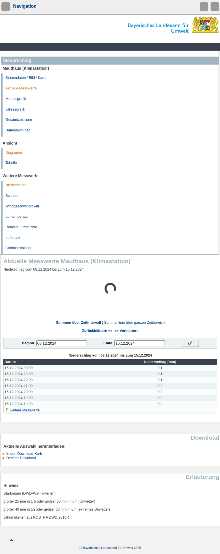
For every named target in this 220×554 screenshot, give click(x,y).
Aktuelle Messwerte (21, 88)
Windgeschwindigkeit (22, 206)
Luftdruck (12, 238)
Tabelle (11, 163)
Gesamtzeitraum (18, 120)
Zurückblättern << (97, 331)
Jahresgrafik (15, 109)
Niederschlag (16, 185)
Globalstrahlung (18, 248)
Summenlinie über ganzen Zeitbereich (134, 323)
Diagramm (13, 153)
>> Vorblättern (126, 331)
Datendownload (18, 130)
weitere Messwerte (25, 410)
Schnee (11, 196)
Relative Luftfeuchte (21, 227)
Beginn (28, 343)
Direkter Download (21, 458)
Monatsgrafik (15, 99)
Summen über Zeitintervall (78, 323)
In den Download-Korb (24, 454)
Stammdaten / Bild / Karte (26, 78)
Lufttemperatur (17, 217)
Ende (107, 343)
